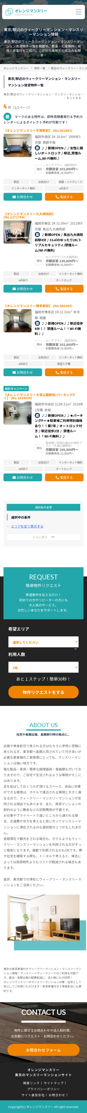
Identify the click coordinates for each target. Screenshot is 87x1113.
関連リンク (31, 1082)
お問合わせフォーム (43, 1050)
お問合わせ (25, 196)
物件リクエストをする (43, 692)
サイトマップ (54, 1082)
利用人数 (16, 654)
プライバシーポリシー (43, 1088)
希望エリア (18, 629)
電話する (66, 196)
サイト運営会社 (33, 1094)
